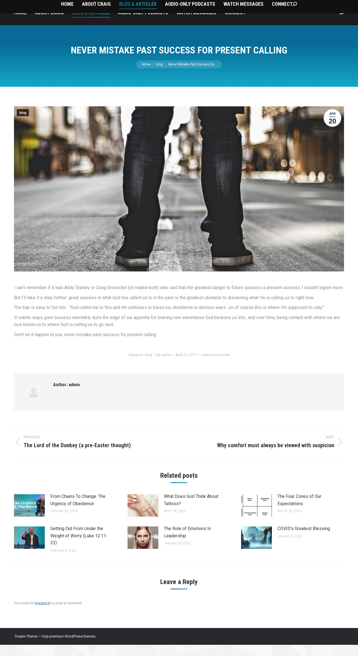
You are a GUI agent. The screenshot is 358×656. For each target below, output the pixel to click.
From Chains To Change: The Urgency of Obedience (77, 511)
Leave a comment (215, 366)
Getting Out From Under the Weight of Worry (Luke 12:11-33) (79, 547)
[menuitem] (20, 24)
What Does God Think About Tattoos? (191, 511)
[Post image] (29, 516)
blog (22, 124)
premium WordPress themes (72, 647)
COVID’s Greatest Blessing (303, 539)
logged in (42, 614)
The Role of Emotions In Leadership (187, 543)
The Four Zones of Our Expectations (299, 511)
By (163, 366)
